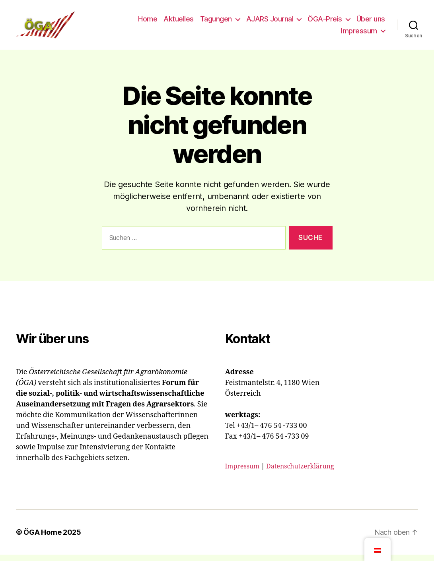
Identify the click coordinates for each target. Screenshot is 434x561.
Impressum (359, 34)
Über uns (370, 22)
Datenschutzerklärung (300, 473)
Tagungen (216, 22)
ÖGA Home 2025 (52, 538)
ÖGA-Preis (324, 22)
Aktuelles (178, 22)
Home (147, 22)
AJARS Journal (270, 22)
